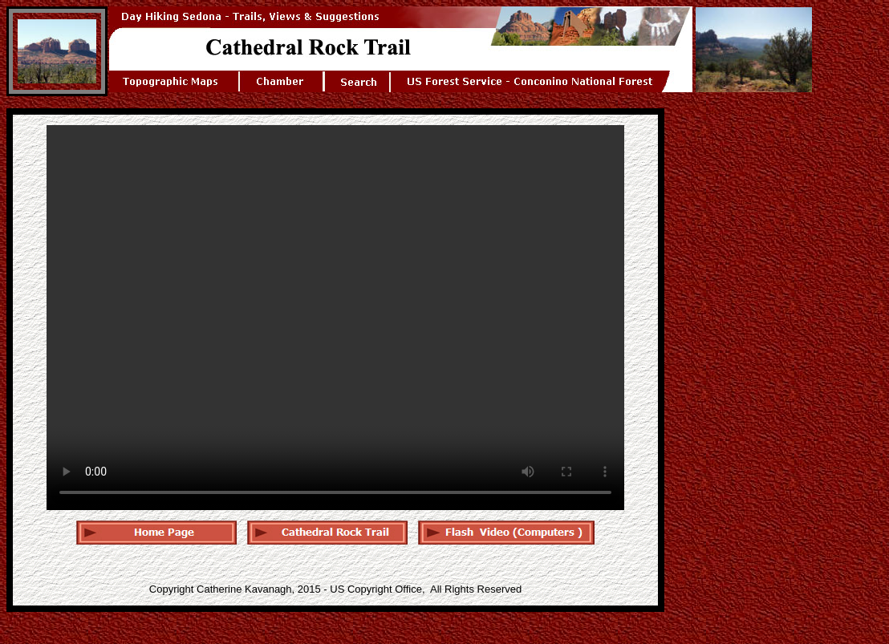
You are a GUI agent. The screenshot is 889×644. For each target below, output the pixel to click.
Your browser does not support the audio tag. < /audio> (335, 317)
